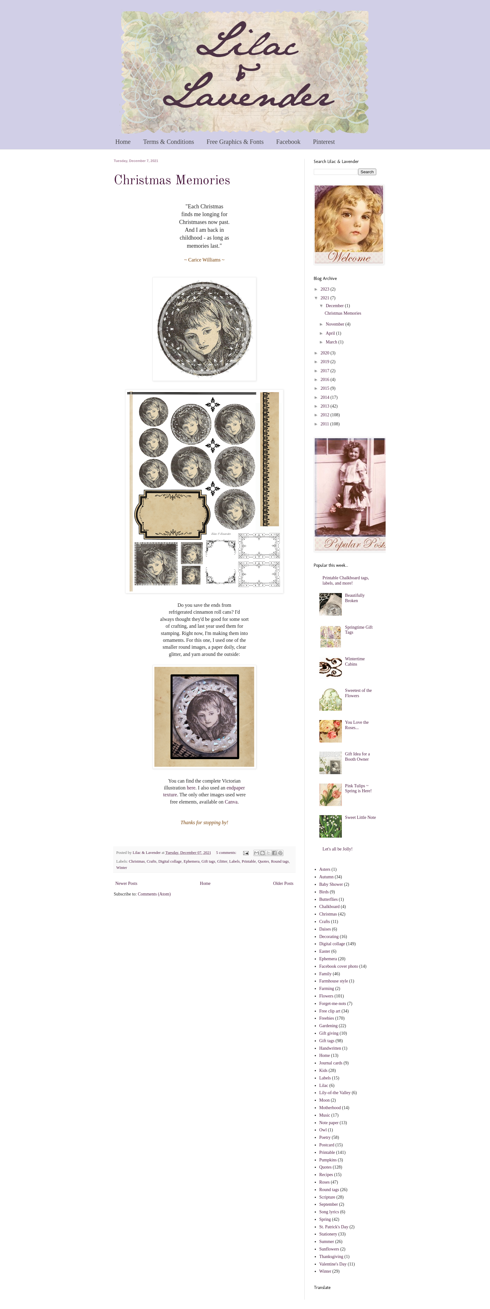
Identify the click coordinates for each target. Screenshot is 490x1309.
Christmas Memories (172, 180)
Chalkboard (329, 906)
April (331, 333)
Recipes (326, 1174)
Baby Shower (331, 884)
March (332, 342)
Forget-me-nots (332, 1003)
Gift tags (208, 861)
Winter (121, 867)
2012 (326, 415)
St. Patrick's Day (333, 1227)
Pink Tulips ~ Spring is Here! (358, 789)
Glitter (222, 861)
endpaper (236, 787)
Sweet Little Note (360, 817)
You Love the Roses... (357, 725)
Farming (326, 988)
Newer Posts (126, 883)
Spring (325, 1219)
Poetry (325, 1137)
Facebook (288, 141)
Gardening (328, 1025)
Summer (326, 1241)
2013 (326, 406)
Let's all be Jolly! (337, 849)
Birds (324, 892)
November (335, 324)
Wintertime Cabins (355, 662)
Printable (249, 861)
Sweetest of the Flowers (358, 693)
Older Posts (283, 883)
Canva (231, 801)
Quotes (263, 861)
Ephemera (191, 861)
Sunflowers (329, 1249)
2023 (326, 289)
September (328, 1204)
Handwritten (330, 1048)
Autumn (326, 877)
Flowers (326, 996)
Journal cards (330, 1063)
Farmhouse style (333, 981)
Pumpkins (328, 1160)
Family (325, 974)
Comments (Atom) (154, 894)
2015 (326, 388)
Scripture (327, 1197)
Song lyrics (329, 1212)
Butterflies (328, 899)
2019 (326, 361)
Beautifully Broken (355, 598)
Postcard (326, 1145)
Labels (234, 861)
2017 (326, 370)
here (191, 787)
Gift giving (329, 1033)
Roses (324, 1182)
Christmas (137, 861)
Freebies (326, 1018)
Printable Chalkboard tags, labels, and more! (345, 581)
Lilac (323, 1085)
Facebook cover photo (338, 966)
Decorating (329, 936)
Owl (323, 1130)
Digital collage (170, 861)
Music (324, 1115)
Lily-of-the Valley (335, 1092)
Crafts (152, 861)
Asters (325, 869)
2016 (326, 379)
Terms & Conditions (168, 141)
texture (170, 794)
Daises (325, 929)
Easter (324, 951)
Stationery (328, 1234)
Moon (324, 1100)
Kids (323, 1070)
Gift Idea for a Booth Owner (357, 757)
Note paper (329, 1122)
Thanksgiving (331, 1256)
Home (123, 141)
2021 (326, 298)
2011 (325, 424)
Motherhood (330, 1107)
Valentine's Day (333, 1264)
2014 (326, 397)
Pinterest (324, 141)
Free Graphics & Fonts (235, 141)
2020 (326, 353)
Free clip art (330, 1011)
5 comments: (227, 852)
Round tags (280, 861)
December (335, 305)
